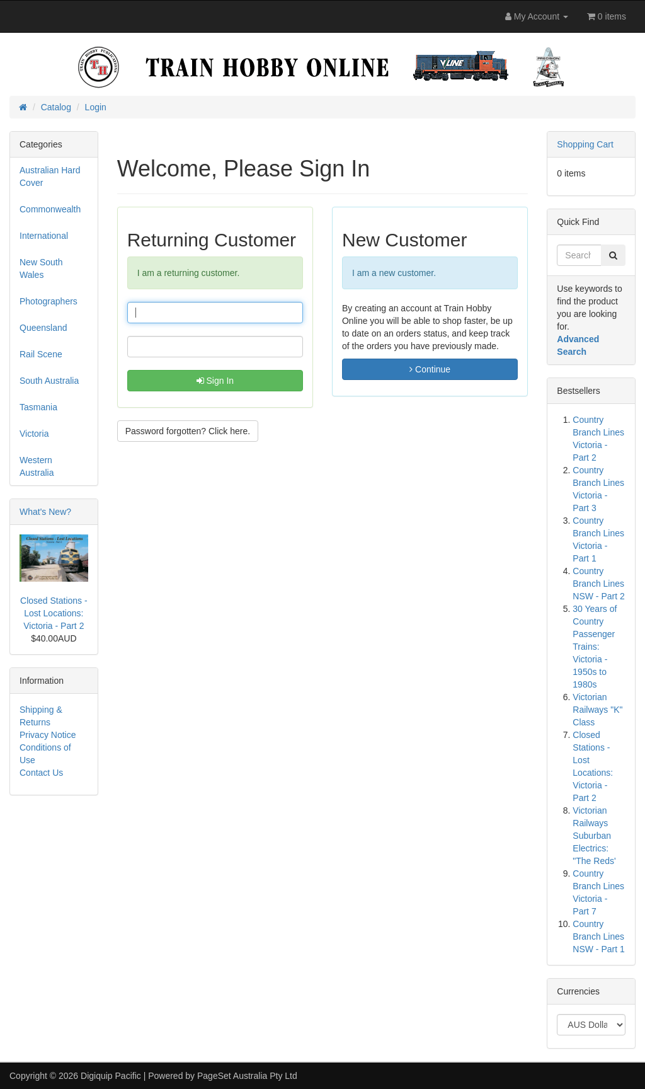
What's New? (45, 512)
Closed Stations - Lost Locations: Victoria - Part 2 (54, 613)
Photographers (48, 301)
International (44, 236)
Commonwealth (50, 209)
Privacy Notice (48, 735)
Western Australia (37, 466)
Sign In (215, 381)
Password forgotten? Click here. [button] (187, 431)
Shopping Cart (585, 144)
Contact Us (41, 773)
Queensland (43, 328)
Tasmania (38, 407)
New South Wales (41, 268)
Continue (429, 369)
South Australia (49, 381)
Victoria (34, 434)
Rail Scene (41, 354)
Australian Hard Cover (50, 176)
